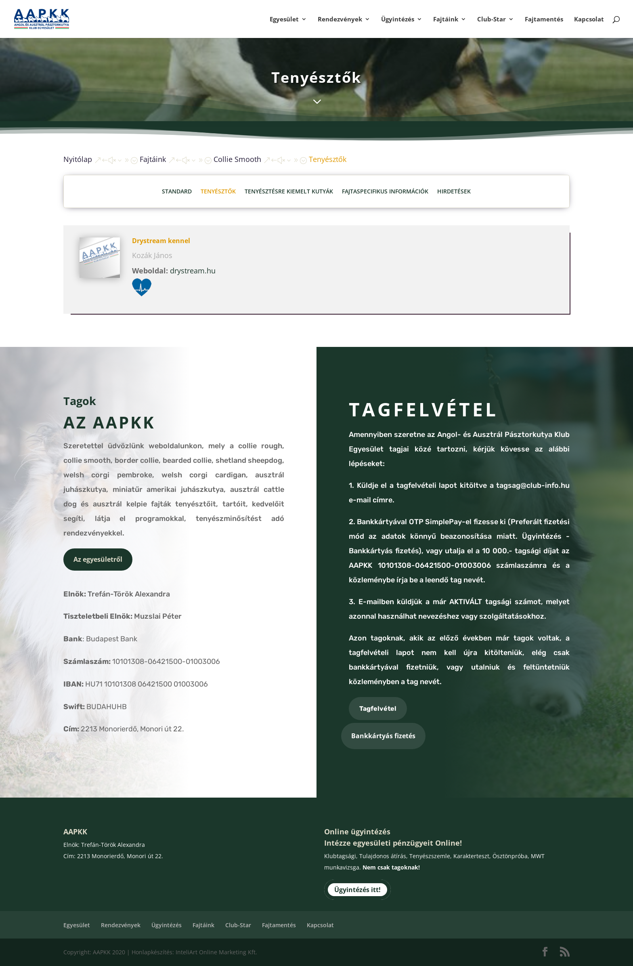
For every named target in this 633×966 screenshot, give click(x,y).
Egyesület (284, 19)
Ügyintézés (397, 19)
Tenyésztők (218, 191)
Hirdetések (454, 191)
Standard (177, 191)
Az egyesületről (97, 559)
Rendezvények (340, 19)
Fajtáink (445, 19)
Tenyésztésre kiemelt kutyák (289, 191)
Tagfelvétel (377, 708)
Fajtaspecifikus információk (385, 191)
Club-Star (491, 19)
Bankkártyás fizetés (383, 735)
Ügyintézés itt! (357, 889)
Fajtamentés (544, 19)
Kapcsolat (589, 19)
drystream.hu (193, 270)
